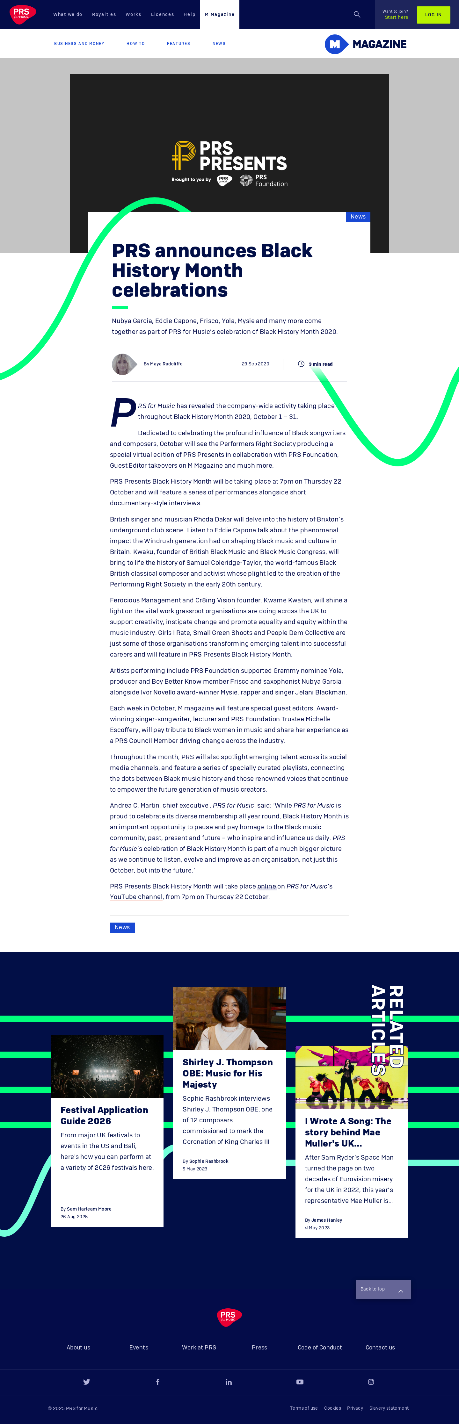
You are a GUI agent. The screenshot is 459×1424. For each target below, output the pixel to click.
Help (189, 14)
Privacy (355, 1408)
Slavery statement (389, 1408)
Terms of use (304, 1408)
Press (259, 1348)
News (219, 44)
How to (136, 44)
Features (179, 44)
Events (138, 1348)
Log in (433, 15)
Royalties (104, 14)
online (267, 886)
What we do (68, 14)
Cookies (332, 1408)
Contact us (380, 1348)
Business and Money (79, 44)
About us (78, 1348)
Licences (162, 14)
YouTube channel (136, 897)
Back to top (382, 1290)
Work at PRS (199, 1348)
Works (134, 14)
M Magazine (220, 14)
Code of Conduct (320, 1348)
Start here (395, 15)
